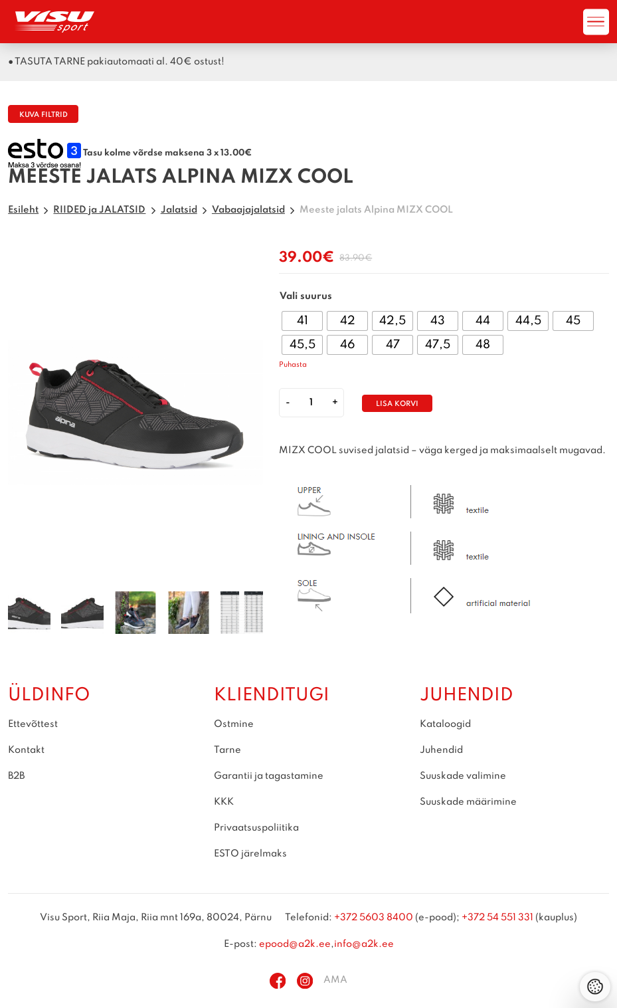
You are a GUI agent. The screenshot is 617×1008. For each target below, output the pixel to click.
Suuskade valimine (463, 776)
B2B (16, 776)
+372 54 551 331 (497, 918)
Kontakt (26, 750)
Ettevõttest (33, 724)
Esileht (23, 210)
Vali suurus (306, 296)
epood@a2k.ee (295, 944)
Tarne (227, 750)
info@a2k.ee (364, 944)
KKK (224, 802)
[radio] (302, 321)
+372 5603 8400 (373, 918)
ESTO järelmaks (250, 853)
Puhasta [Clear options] (293, 365)
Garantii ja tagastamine (268, 776)
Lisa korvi (397, 404)
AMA (335, 980)
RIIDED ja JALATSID (99, 210)
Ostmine (234, 724)
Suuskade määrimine (468, 802)
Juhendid (441, 750)
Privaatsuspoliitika (256, 828)
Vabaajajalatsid (248, 210)
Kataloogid (445, 724)
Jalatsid (179, 210)
